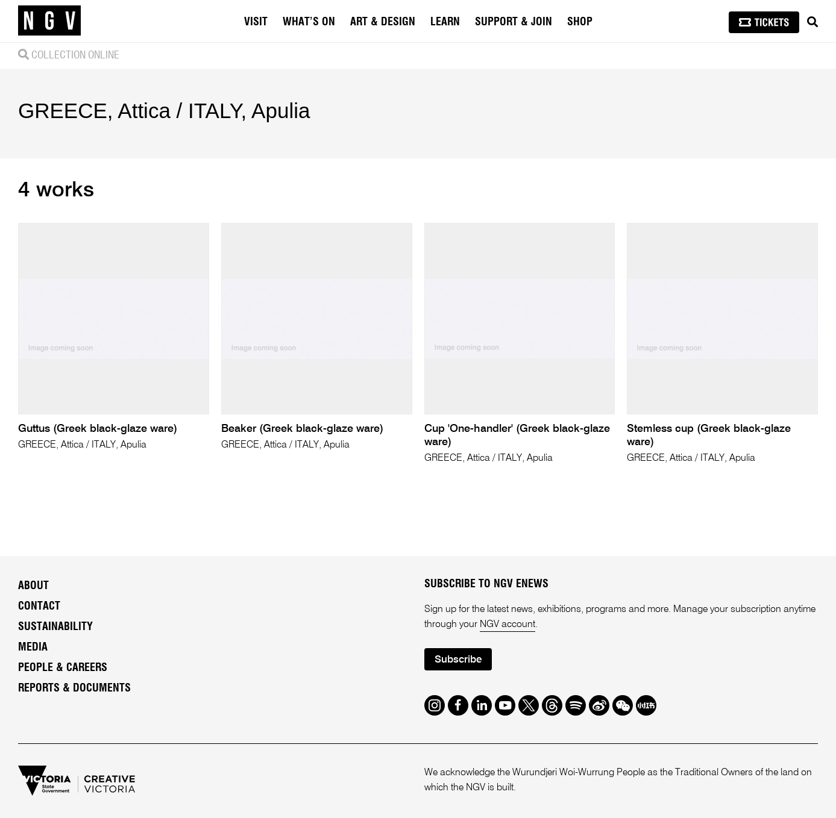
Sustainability (55, 627)
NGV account (507, 624)
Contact (39, 606)
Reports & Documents (74, 688)
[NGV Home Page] (49, 21)
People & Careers (62, 668)
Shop (579, 22)
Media (33, 647)
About (33, 586)
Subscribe (458, 660)
